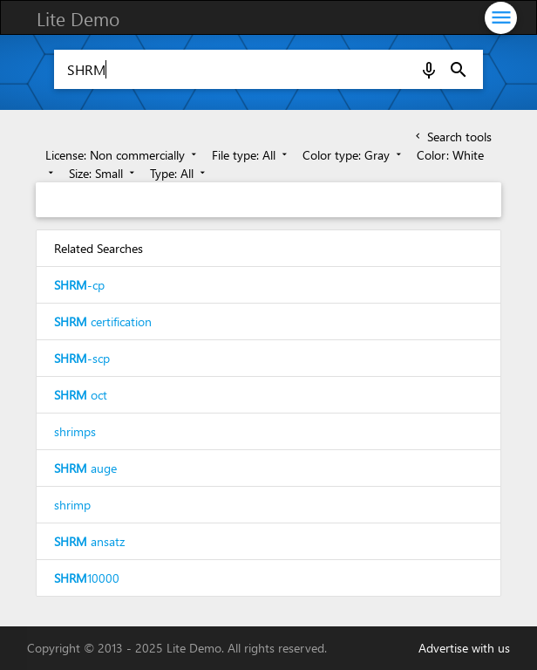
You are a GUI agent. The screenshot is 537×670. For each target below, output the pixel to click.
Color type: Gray (353, 155)
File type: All (251, 155)
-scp (82, 358)
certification (103, 321)
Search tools (452, 136)
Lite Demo (78, 18)
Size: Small (103, 173)
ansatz (89, 541)
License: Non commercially (122, 155)
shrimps (75, 431)
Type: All (179, 173)
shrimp (72, 504)
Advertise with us (464, 647)
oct (80, 394)
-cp (79, 285)
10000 (86, 578)
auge (85, 468)
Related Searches (98, 248)
